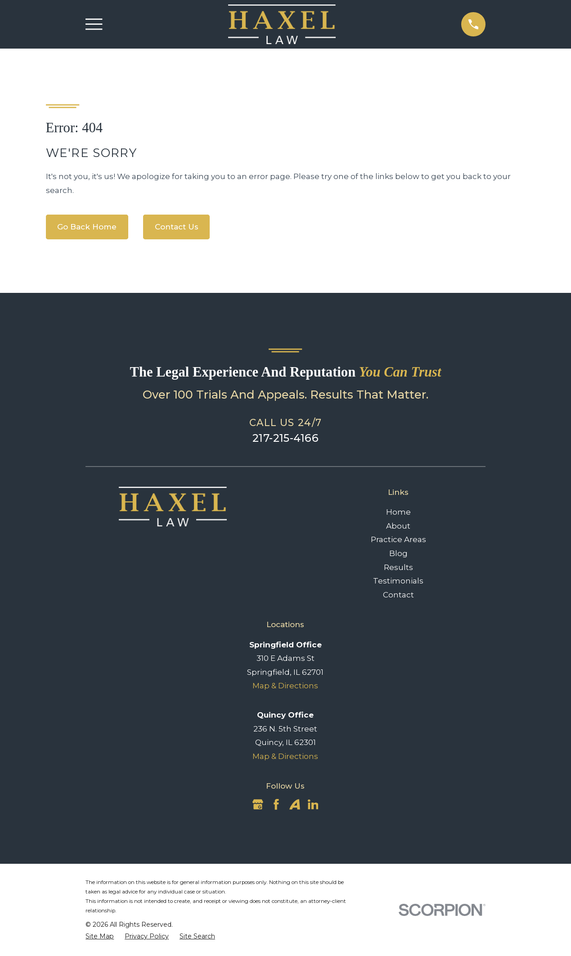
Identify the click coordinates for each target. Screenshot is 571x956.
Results (398, 567)
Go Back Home (87, 226)
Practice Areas (398, 539)
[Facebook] (276, 804)
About (398, 525)
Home (398, 511)
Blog (398, 553)
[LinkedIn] (313, 804)
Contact (398, 594)
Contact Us (176, 226)
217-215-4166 (285, 437)
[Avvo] (294, 804)
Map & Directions (285, 685)
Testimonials (398, 580)
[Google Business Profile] (257, 804)
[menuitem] (99, 937)
